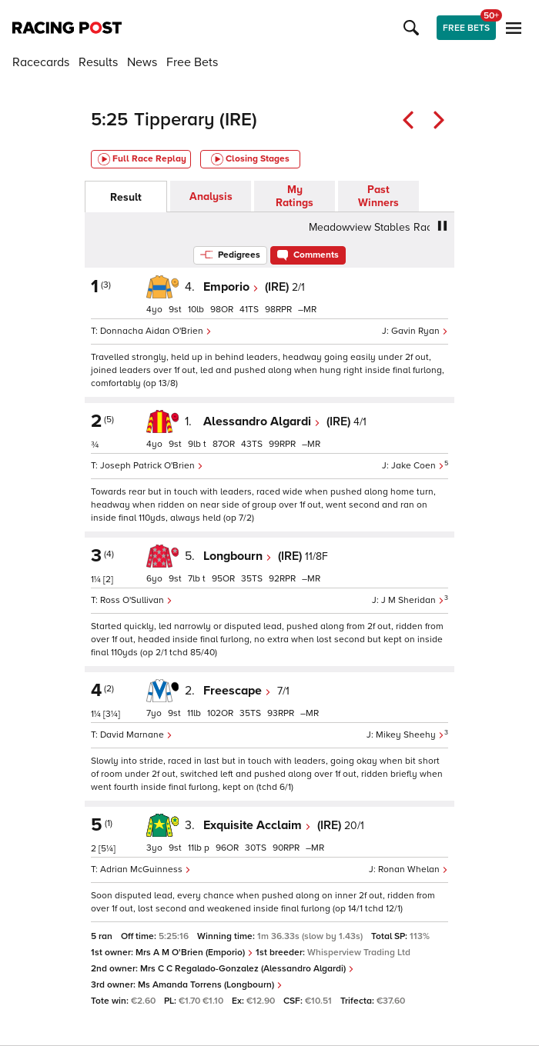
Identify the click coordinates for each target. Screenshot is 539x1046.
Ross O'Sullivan (136, 600)
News (142, 62)
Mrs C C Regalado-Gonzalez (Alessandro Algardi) (247, 968)
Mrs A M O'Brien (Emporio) (194, 952)
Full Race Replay (142, 159)
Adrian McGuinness (145, 869)
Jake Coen (417, 465)
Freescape (237, 690)
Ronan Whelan (413, 869)
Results (98, 62)
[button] (413, 27)
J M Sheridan (412, 600)
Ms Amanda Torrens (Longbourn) (210, 985)
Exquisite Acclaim (257, 825)
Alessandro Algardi (261, 421)
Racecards (40, 62)
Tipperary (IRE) (195, 119)
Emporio (231, 287)
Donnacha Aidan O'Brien (156, 331)
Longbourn (237, 556)
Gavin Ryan (419, 331)
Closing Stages (250, 159)
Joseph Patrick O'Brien (151, 465)
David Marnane (136, 735)
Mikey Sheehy (410, 735)
